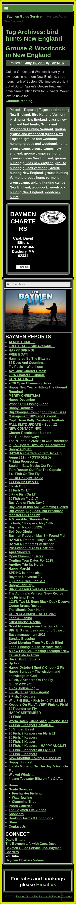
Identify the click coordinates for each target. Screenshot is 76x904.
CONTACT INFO (21, 379)
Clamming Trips (24, 801)
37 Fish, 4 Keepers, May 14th (31, 523)
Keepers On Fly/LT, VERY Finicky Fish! (38, 704)
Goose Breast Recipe (25, 605)
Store (13, 822)
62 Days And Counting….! (28, 362)
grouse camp (20, 148)
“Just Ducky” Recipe (25, 622)
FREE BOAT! (18, 354)
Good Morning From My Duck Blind (36, 642)
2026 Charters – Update (27, 375)
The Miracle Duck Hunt (26, 609)
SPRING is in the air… (25, 573)
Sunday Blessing (22, 638)
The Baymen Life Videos (27, 810)
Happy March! (19, 568)
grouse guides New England (31, 158)
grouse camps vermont (42, 153)
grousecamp (19, 182)
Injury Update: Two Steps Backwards (37, 445)
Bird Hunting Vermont (48, 114)
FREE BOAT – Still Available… (32, 346)
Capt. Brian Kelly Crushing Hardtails (37, 420)
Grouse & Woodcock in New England (35, 51)
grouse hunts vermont (42, 177)
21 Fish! (15, 717)
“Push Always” (20, 684)
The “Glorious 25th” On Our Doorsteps (39, 441)
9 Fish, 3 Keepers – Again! (29, 692)
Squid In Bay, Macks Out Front (32, 465)
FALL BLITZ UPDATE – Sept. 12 (33, 424)
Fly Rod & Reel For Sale (27, 581)
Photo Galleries (20, 806)
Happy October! (21, 408)
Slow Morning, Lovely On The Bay (35, 758)
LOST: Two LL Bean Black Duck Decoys (39, 601)
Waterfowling (22, 797)
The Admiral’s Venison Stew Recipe (36, 593)
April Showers (20, 552)
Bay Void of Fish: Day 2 (27, 502)
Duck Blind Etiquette (24, 659)
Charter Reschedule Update (30, 433)
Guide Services (20, 789)
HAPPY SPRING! (21, 350)
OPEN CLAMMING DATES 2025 (32, 614)
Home (13, 785)
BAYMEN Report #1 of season (31, 544)
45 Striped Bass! (21, 729)
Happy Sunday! (20, 762)
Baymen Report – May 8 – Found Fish (37, 535)
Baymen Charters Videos (24, 860)
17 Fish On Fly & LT (24, 482)
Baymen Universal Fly (25, 577)
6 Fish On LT (18, 486)
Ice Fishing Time (21, 597)
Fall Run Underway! (24, 437)
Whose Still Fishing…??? (28, 404)
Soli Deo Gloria (20, 531)
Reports (30, 110)
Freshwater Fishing (27, 793)
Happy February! (21, 585)
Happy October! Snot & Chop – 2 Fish (37, 667)
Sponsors (16, 814)
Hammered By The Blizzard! (30, 358)
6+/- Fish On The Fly (24, 474)
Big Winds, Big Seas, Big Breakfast (36, 511)
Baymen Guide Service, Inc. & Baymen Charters (44, 896)
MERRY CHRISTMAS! (25, 395)
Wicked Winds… (21, 774)
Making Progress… (23, 461)
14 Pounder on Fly (23, 708)
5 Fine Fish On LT (22, 494)
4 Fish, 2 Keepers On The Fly (31, 680)
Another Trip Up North (26, 564)
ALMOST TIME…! (22, 342)
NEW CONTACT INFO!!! (27, 428)
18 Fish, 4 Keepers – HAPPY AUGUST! (38, 745)
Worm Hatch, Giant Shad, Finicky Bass (38, 721)
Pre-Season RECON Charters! (32, 548)
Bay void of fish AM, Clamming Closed (38, 507)
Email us (46, 884)
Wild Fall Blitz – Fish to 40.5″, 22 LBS (37, 700)
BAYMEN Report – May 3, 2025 (32, 540)
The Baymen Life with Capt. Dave (31, 843)
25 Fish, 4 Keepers (23, 737)
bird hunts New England (28, 119)
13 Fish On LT (19, 490)
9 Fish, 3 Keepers (22, 696)
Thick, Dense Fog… (24, 688)
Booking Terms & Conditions (31, 818)
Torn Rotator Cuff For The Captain (35, 469)
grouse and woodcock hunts (45, 143)
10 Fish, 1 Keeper (22, 741)
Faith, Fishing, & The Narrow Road (35, 647)
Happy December (22, 399)
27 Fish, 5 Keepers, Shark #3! (31, 725)
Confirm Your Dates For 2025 (31, 560)
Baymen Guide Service (24, 16)
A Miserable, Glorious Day (29, 519)
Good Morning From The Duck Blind (36, 626)
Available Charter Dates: (27, 371)
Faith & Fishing (20, 618)
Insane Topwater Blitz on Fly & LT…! (36, 778)
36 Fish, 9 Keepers (23, 754)
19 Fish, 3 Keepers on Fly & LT (32, 750)
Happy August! (20, 449)
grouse (60, 129)
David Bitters (15, 839)
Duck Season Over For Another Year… (38, 589)
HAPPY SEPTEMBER (25, 713)
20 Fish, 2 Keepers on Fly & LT (32, 733)
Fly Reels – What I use (26, 366)
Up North (15, 663)
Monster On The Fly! (24, 515)
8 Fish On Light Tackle (26, 478)
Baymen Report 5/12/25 (26, 527)
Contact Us (17, 826)
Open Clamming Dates (26, 556)
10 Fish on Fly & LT (23, 498)
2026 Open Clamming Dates (30, 383)
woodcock (40, 187)
